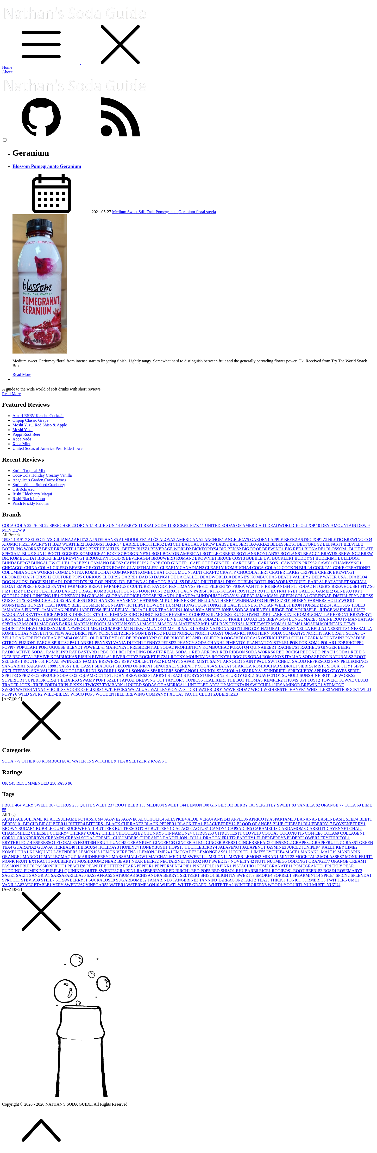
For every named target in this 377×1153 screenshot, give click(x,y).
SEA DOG (105, 666)
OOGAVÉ (234, 638)
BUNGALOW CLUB (51, 563)
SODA (12, 761)
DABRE (130, 577)
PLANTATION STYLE (268, 642)
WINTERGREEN (251, 885)
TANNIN (208, 880)
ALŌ (153, 539)
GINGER (222, 805)
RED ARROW (206, 652)
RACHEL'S (288, 647)
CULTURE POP (67, 577)
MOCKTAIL (307, 856)
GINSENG (282, 842)
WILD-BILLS (56, 694)
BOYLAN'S (268, 553)
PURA (237, 647)
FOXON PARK (192, 591)
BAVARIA (259, 544)
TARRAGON (231, 880)
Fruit (151, 212)
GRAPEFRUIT (327, 842)
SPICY (343, 875)
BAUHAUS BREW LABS (206, 544)
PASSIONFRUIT (51, 866)
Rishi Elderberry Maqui (32, 494)
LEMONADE (184, 852)
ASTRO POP (310, 539)
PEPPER (146, 866)
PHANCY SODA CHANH (201, 642)
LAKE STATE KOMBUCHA (297, 614)
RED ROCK (288, 652)
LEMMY (33, 619)
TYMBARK (114, 685)
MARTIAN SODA (125, 624)
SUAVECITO (269, 675)
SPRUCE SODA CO (59, 675)
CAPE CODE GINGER (211, 563)
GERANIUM (140, 842)
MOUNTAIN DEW (352, 525)
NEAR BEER (145, 861)
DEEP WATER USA (330, 577)
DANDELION (176, 838)
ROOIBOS (282, 870)
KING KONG (141, 614)
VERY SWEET (39, 805)
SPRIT (354, 671)
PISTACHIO (245, 866)
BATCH (173, 544)
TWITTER (337, 880)
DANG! (162, 577)
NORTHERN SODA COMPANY (276, 633)
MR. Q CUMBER (107, 628)
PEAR (130, 866)
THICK (278, 880)
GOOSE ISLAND (159, 596)
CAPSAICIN (240, 828)
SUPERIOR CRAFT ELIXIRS (52, 680)
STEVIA (31, 880)
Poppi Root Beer (26, 434)
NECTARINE (173, 861)
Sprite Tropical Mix (28, 470)
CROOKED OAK (18, 577)
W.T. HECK (116, 689)
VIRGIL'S (56, 689)
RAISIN (128, 870)
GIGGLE (11, 596)
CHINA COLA (38, 567)
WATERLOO (211, 689)
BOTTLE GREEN (219, 553)
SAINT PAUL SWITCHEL (267, 661)
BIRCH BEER (53, 824)
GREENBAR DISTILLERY (334, 596)
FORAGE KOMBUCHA (98, 591)
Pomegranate (167, 212)
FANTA (59, 586)
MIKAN (270, 856)
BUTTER (105, 828)
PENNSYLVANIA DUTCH (119, 642)
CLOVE (252, 833)
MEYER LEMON (245, 856)
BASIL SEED (346, 819)
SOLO (125, 671)
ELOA (9, 586)
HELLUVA (209, 600)
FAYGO (160, 586)
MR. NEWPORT (74, 628)
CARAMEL (266, 828)
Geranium (187, 212)
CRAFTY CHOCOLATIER (244, 572)
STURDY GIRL (240, 675)
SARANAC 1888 (43, 666)
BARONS (95, 544)
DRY (327, 525)
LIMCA (117, 619)
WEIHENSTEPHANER (285, 689)
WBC (257, 689)
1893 (8, 539)
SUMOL (291, 675)
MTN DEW (13, 530)
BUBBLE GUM (51, 828)
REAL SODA (157, 525)
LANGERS (13, 619)
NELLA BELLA (311, 628)
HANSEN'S (128, 600)
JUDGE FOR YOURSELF (295, 610)
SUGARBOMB (131, 880)
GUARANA (25, 847)
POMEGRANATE (275, 866)
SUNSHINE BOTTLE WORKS (327, 675)
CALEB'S (80, 563)
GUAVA (45, 847)
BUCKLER (283, 558)
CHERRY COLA (86, 833)
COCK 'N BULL (297, 567)
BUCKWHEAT (80, 828)
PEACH (76, 866)
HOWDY (156, 605)
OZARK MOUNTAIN (324, 638)
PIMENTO (236, 642)
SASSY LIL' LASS (77, 666)
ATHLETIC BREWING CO (347, 539)
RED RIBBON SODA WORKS (248, 652)
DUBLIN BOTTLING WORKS (265, 581)
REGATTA (23, 656)
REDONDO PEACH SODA (325, 652)
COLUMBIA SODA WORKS (28, 572)
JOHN (176, 610)
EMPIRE (25, 586)
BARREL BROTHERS (144, 544)
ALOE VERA (200, 819)
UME (353, 880)
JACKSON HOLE (348, 605)
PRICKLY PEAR (340, 866)
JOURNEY (260, 610)
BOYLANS (291, 553)
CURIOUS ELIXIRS (102, 577)
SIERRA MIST (312, 666)
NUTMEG (277, 861)
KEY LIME (346, 847)
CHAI (355, 828)
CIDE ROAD (114, 567)
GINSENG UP (46, 596)
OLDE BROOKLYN (139, 638)
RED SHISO (223, 870)
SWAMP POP (93, 680)
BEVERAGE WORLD (171, 549)
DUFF (301, 581)
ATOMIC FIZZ (16, 544)
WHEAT (169, 885)
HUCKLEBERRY (201, 847)
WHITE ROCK (345, 689)
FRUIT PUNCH (112, 842)
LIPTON (158, 619)
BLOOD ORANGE (255, 824)
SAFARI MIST (195, 661)
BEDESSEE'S (283, 544)
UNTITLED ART (204, 685)
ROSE (330, 870)
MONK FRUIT (359, 856)
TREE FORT (45, 685)
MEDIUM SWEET (167, 805)
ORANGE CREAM (348, 861)
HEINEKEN (186, 600)
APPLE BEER (284, 539)
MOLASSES (332, 856)
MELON (219, 856)
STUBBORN (212, 675)
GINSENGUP (73, 596)
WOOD (276, 885)
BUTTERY (161, 828)
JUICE (294, 847)
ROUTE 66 (34, 661)
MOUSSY (49, 628)
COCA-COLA (17, 525)
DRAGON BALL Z (167, 581)
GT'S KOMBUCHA (35, 600)
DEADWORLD (283, 525)
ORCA (86, 525)
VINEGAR (98, 885)
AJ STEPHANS (104, 539)
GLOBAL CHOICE (124, 596)
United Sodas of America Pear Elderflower (48, 448)
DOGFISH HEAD (47, 581)
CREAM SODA (80, 838)
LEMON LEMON (60, 619)
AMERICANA (190, 539)
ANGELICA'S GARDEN (247, 539)
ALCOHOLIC (151, 819)
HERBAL (65, 847)
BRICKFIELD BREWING (61, 558)
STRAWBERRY (72, 880)
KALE (329, 847)
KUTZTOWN (247, 614)
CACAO (181, 828)
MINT (287, 856)
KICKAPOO (56, 614)
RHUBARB (247, 870)
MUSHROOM (91, 861)
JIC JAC (139, 610)
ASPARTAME (283, 819)
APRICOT (259, 819)
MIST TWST (258, 624)
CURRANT (151, 838)
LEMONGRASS (213, 852)
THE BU (236, 680)
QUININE (75, 870)
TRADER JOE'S (17, 685)
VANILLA (309, 805)
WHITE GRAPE (193, 885)
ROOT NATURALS (335, 656)
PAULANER (82, 642)
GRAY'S (232, 596)
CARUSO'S (269, 563)
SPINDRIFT (276, 671)
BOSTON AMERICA (183, 553)
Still (143, 212)
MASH (150, 624)
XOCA (176, 694)
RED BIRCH (178, 870)
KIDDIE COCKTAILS (89, 614)
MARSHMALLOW (130, 856)
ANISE (222, 819)
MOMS (296, 624)
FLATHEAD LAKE (57, 591)
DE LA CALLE (185, 577)
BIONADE (315, 549)
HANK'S (107, 600)
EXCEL (43, 586)
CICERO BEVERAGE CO (77, 567)
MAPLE (52, 856)
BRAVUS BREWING (341, 553)
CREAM (55, 838)
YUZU (333, 885)
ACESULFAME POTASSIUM (76, 819)
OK (9, 783)
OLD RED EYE (105, 638)
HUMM (174, 605)
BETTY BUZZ (136, 549)
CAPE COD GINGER (170, 563)
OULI (297, 638)
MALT (329, 852)
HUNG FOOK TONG (202, 605)
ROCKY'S (222, 656)
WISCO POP (83, 694)
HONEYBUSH (154, 847)
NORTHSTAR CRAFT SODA (333, 633)
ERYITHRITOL (335, 838)
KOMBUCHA (57, 761)
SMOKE (264, 875)
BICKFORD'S (205, 549)
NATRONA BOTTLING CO (235, 628)
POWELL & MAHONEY (107, 647)
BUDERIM (327, 558)
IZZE (326, 605)
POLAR (329, 642)
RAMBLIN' (57, 652)
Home (7, 67)
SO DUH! (107, 671)
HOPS (177, 847)
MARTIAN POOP (91, 624)
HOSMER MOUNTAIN (105, 605)
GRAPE (302, 842)
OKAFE (81, 638)
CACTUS (200, 828)
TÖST (314, 680)
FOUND (130, 591)
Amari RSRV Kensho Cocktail (38, 415)
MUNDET (157, 628)
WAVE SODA (237, 689)
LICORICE (240, 852)
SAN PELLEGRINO (349, 661)
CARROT (317, 828)
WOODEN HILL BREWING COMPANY (132, 694)
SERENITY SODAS (196, 666)
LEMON (198, 805)
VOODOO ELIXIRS (86, 689)
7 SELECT (35, 539)
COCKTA (323, 567)
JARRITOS (91, 610)
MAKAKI (311, 852)
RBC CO (109, 652)
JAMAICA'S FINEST (22, 610)
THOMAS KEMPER (264, 680)
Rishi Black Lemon (28, 498)
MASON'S (168, 624)
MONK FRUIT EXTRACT (26, 861)
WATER (82, 761)
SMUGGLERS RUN (79, 671)
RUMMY (171, 661)
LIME (258, 852)
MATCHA (158, 856)
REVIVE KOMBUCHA (56, 656)
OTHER (32, 761)
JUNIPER (312, 847)
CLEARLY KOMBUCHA (228, 567)
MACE (292, 852)
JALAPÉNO (254, 847)
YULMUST (315, 885)
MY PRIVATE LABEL (188, 628)
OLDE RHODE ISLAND (181, 638)
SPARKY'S (253, 671)
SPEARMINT (306, 875)
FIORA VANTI (246, 586)
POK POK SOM (305, 642)
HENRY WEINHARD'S (242, 600)
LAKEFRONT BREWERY (348, 614)
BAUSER (239, 544)
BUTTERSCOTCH (132, 828)
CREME (104, 838)
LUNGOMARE (304, 619)
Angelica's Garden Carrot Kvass (39, 480)
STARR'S (158, 675)
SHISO (208, 875)
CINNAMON (179, 833)
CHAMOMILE (16, 833)
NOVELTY (243, 861)
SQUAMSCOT (92, 675)
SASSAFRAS (100, 875)
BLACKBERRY (220, 824)
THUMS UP (295, 680)
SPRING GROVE (331, 671)
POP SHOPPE (350, 642)
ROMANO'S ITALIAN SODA (289, 656)
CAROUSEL (245, 563)
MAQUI (30, 624)
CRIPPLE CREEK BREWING (327, 572)
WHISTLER (319, 689)
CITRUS (68, 805)
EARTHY (246, 838)
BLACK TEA (190, 824)
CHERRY (60, 833)
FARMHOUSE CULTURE (128, 586)
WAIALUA (139, 689)
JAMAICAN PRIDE (61, 610)
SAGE (9, 875)
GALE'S (307, 591)
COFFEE (314, 833)
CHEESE (40, 833)
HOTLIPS (136, 605)
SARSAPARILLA (69, 875)
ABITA (81, 539)
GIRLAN (96, 596)
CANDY (219, 828)
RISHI (85, 656)
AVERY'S (132, 525)
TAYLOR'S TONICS (184, 680)
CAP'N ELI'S (136, 563)
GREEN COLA (294, 596)
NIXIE (170, 633)
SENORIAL (165, 666)
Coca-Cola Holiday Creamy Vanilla (42, 475)
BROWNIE (206, 558)
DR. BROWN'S (134, 581)
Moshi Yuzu (22, 429)
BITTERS (96, 824)
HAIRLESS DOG (81, 600)
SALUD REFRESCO (311, 661)
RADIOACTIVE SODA (24, 652)
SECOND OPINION (134, 666)
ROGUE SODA (247, 656)
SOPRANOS (186, 671)
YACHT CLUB (198, 694)
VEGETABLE (39, 885)
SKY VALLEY (45, 671)
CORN (9, 838)
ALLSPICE (176, 819)
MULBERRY (64, 861)
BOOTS (115, 553)
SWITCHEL (104, 761)
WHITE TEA (222, 885)
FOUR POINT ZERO (158, 591)
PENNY (152, 642)
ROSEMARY (349, 870)
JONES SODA (235, 610)
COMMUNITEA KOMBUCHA (83, 572)
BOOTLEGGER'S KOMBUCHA (77, 553)
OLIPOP (310, 525)
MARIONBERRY (95, 856)
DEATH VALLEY (295, 577)
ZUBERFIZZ (225, 694)
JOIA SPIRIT (208, 610)
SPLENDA (361, 875)
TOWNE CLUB (353, 680)
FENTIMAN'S (183, 586)
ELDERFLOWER (303, 838)
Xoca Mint (21, 444)
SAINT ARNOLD (226, 661)
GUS (59, 600)
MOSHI (312, 624)
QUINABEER (263, 647)
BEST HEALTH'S (105, 549)
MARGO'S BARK (56, 624)
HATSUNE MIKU (157, 600)
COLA (353, 805)
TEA (123, 761)
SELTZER (140, 761)
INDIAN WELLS (275, 605)
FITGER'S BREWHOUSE (337, 586)
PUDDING (13, 870)
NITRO (194, 861)
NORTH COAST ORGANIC (221, 633)
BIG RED (295, 549)
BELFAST (333, 544)
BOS (156, 553)
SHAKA (223, 666)
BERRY (245, 805)
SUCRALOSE (102, 880)
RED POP (201, 870)
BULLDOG (349, 558)
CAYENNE (338, 828)
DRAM (193, 581)
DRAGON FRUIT (220, 838)
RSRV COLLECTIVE (142, 661)
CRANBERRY (31, 838)
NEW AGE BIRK (71, 633)
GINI (27, 596)
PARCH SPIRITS (53, 642)
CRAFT (211, 572)
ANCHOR (214, 539)
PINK (226, 866)
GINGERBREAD (255, 842)
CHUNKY (154, 833)
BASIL (325, 819)
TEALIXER (215, 680)
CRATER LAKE (284, 572)
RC (122, 652)
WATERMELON (143, 885)
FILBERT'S (220, 586)
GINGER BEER (222, 842)
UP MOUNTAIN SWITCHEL (247, 685)
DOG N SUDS (16, 581)
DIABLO (358, 577)
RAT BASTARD (84, 652)
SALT (22, 875)
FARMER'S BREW (86, 586)
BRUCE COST (231, 558)
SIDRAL (289, 666)
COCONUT (292, 833)
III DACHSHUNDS (240, 605)
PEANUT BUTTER (104, 866)
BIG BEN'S (230, 549)
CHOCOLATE (130, 833)
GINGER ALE (191, 842)
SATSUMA (124, 875)
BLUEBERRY (318, 824)
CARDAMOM (293, 828)
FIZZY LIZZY (25, 591)
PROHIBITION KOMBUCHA (202, 647)
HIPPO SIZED (278, 600)
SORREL (282, 875)
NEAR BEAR (118, 861)
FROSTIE (245, 591)
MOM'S (279, 624)
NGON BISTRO (147, 633)
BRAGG (312, 553)
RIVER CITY (126, 656)
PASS (64, 783)
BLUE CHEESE (288, 824)
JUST (359, 610)
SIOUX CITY (340, 666)
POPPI (9, 647)
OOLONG (298, 861)
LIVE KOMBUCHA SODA (192, 619)
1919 (19, 539)
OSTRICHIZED (276, 638)
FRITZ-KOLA (221, 591)
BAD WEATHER (68, 544)
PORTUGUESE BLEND (61, 647)
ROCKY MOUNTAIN (191, 656)
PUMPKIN (35, 870)
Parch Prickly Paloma (30, 503)
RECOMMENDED (36, 783)
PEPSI (40, 525)
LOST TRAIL (230, 619)
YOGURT (294, 885)
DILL (196, 838)
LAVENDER (65, 852)
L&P (265, 614)
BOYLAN (246, 553)
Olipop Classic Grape (30, 420)
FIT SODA (302, 586)
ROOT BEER (131, 805)
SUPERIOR (13, 680)
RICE (265, 870)
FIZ (6, 591)
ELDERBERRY (271, 838)
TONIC (294, 880)
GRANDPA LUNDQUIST (199, 596)
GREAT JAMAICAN (260, 596)
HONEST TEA (41, 605)
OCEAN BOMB (57, 638)
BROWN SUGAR (19, 828)
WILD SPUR (31, 694)
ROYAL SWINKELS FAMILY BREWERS (84, 661)
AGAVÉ (129, 819)
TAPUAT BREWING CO (142, 680)
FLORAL (67, 842)
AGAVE (112, 819)
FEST (203, 586)
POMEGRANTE (309, 866)
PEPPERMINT (169, 866)
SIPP (359, 666)
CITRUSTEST (229, 833)
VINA (39, 689)
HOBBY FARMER (310, 600)
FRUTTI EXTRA (271, 591)
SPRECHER (63, 525)
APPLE (240, 819)
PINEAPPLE (206, 866)
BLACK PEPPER (160, 824)
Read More (21, 374)
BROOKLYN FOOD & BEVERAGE (118, 558)
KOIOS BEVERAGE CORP (180, 614)
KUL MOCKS (220, 614)
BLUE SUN (108, 525)
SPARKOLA (229, 671)
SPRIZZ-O (29, 675)
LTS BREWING (273, 619)
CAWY (325, 563)
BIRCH (31, 824)
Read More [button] (11, 394)
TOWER (330, 680)
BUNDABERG (16, 563)
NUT (261, 861)
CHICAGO (13, 567)
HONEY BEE (69, 605)
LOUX (251, 619)
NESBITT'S (339, 628)
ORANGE (333, 805)
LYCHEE (276, 852)
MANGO (33, 856)
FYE (293, 591)
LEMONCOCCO (93, 619)
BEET (365, 819)
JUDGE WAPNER (336, 610)
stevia (211, 212)
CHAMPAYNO (347, 563)
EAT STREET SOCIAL (346, 581)
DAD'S (146, 577)
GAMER (325, 591)
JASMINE (277, 847)
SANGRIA (40, 875)
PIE (188, 866)
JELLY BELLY (116, 610)
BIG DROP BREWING (263, 549)
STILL (48, 880)
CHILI (109, 833)
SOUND (208, 671)
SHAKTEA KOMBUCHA (256, 666)
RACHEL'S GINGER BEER (325, 647)
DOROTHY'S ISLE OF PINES (91, 581)
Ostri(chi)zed (23, 489)
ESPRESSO (44, 842)
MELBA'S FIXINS (228, 624)
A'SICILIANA (60, 539)
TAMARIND (160, 880)
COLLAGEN (352, 833)
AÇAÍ (8, 819)
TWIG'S (93, 685)
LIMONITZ (137, 619)
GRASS (351, 842)
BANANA (307, 819)
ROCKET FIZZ (188, 525)
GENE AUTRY (348, 591)
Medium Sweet (125, 212)
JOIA (189, 610)
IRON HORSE (306, 605)
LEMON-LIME (155, 852)
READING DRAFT (145, 652)
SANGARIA (14, 666)
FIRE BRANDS (276, 586)
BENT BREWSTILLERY (65, 549)
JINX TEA (158, 610)
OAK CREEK (28, 638)
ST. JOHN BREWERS (127, 675)
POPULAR (28, 647)
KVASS (159, 761)
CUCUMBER (126, 838)
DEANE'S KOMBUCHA (255, 577)
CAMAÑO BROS (107, 563)
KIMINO (119, 614)
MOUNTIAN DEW (20, 628)
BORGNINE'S (137, 553)
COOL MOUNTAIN (184, 572)
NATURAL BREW (278, 628)
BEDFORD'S (310, 544)
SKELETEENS (16, 671)
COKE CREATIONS (351, 567)
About (7, 72)
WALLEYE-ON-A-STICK (174, 689)
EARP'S (316, 581)
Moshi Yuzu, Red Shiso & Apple (39, 425)
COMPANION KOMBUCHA (139, 572)
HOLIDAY (109, 847)
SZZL (113, 680)
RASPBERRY (151, 870)
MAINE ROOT (333, 619)
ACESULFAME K (32, 819)
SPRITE (10, 675)
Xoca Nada (21, 439)
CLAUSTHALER (143, 567)
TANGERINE (186, 880)
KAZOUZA (13, 614)
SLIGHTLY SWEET (276, 805)
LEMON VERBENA (119, 852)
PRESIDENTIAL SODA (152, 647)
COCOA (271, 833)
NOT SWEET (216, 861)
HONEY (130, 847)
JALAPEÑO (230, 847)
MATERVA (190, 624)
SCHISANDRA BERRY (158, 875)
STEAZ (176, 675)
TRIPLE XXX (71, 685)
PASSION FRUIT (18, 866)
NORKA (186, 633)
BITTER (77, 824)
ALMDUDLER (133, 539)
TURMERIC (314, 880)
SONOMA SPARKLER (153, 671)
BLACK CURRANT (125, 824)
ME (206, 624)
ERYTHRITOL (17, 842)
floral (201, 212)
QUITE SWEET (97, 805)
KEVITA (34, 614)
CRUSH (43, 577)
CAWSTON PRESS (299, 563)
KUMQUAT (41, 852)
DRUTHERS (213, 581)
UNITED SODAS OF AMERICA (236, 525)
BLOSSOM (337, 549)
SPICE (328, 875)
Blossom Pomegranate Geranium (46, 166)
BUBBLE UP (259, 558)
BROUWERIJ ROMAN (173, 558)
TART (250, 880)
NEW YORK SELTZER (110, 633)
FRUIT (12, 805)
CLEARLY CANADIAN (182, 567)
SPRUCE (11, 880)
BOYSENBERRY (349, 824)
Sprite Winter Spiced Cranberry (38, 484)
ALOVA (167, 539)
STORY (192, 675)
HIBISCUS (87, 847)
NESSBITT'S (42, 633)
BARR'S (114, 544)
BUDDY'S (305, 558)
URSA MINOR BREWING (299, 685)
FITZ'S (368, 586)
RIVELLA (102, 656)
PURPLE (55, 870)
